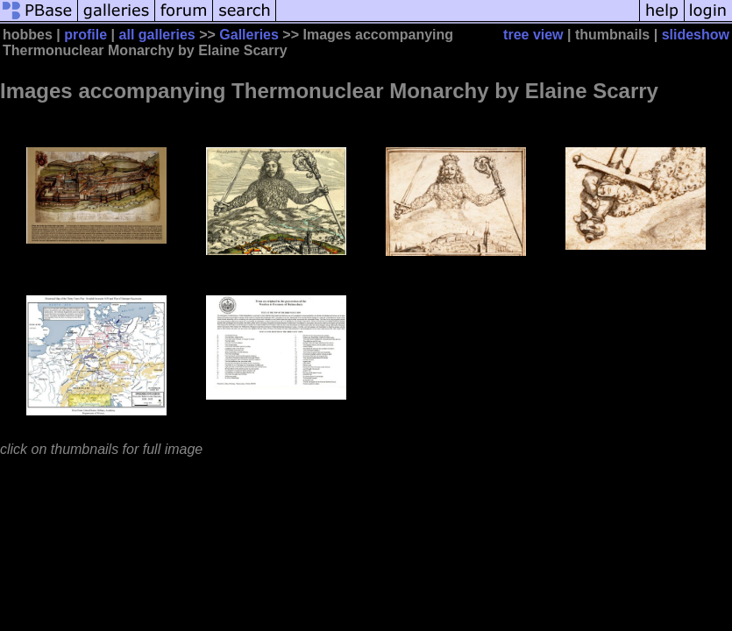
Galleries (249, 34)
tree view (533, 34)
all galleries (157, 34)
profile (85, 34)
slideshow (695, 34)
